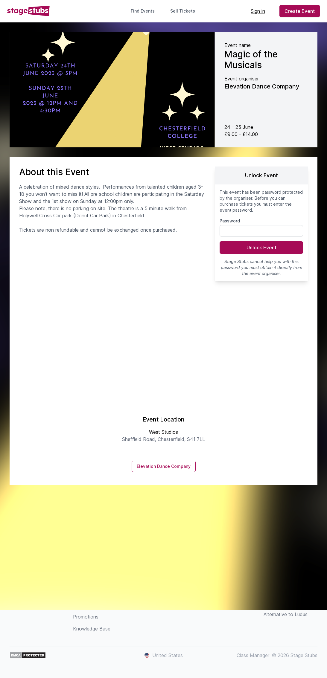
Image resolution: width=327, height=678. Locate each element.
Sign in (258, 11)
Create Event (300, 11)
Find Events (143, 10)
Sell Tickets (185, 10)
